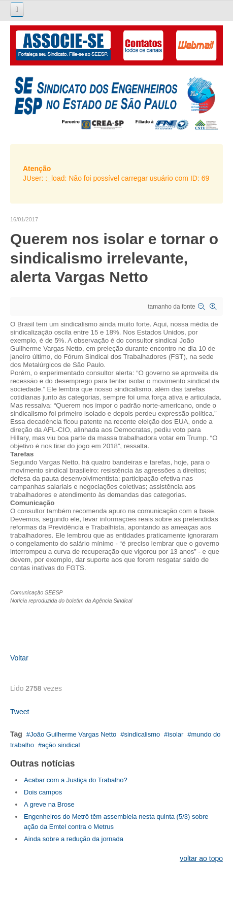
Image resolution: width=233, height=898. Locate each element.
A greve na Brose (49, 804)
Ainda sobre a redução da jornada (73, 839)
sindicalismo (142, 734)
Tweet (19, 712)
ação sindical (61, 745)
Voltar (19, 658)
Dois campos (43, 792)
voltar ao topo (201, 858)
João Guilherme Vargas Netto (73, 734)
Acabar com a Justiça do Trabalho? (75, 780)
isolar (175, 734)
